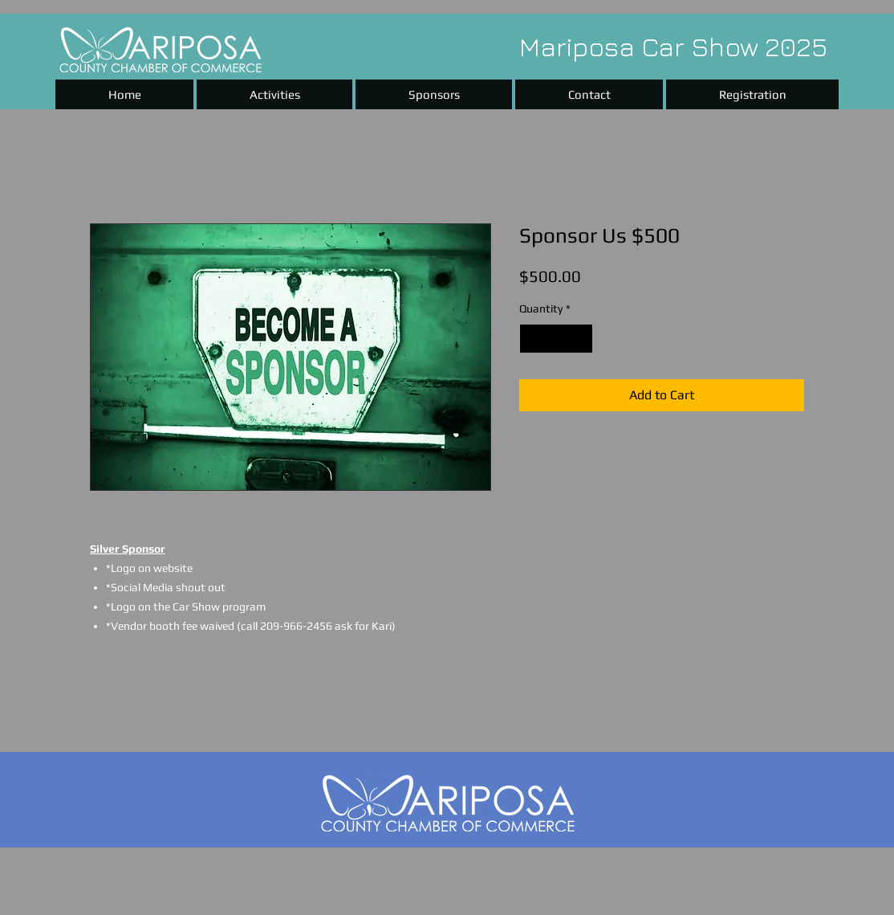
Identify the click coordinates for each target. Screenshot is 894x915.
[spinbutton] (556, 339)
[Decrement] (532, 339)
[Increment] (581, 339)
